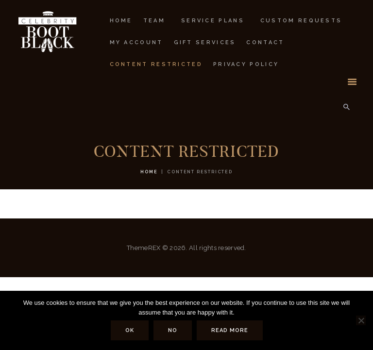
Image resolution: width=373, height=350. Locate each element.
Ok (129, 330)
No (172, 330)
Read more (229, 330)
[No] (361, 320)
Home (148, 171)
